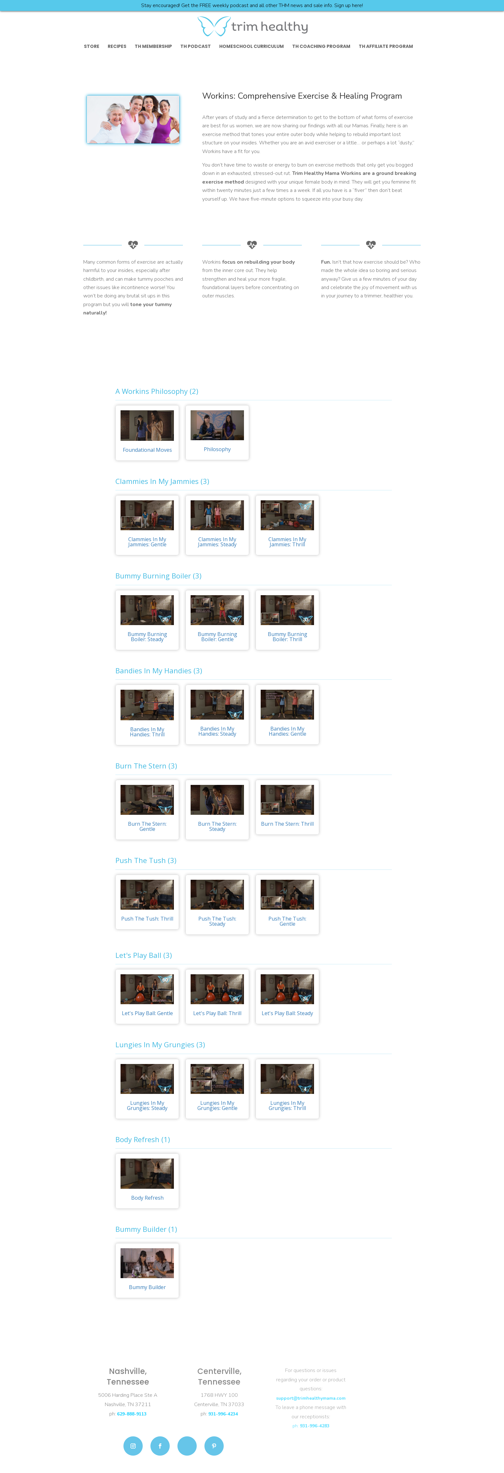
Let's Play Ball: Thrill (217, 1013)
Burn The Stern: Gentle (147, 826)
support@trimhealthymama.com (311, 1398)
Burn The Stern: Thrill (287, 823)
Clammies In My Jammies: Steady (217, 542)
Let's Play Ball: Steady (287, 1013)
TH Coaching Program (321, 47)
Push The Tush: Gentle (287, 921)
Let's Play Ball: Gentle (147, 1013)
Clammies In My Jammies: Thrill (287, 542)
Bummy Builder (147, 1287)
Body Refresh (147, 1197)
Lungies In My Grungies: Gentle (217, 1105)
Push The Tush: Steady (217, 921)
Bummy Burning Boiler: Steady (147, 637)
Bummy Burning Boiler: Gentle (217, 637)
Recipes (117, 47)
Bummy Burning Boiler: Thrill (287, 637)
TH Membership (153, 47)
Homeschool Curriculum (251, 47)
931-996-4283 (314, 1426)
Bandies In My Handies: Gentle (287, 731)
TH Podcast (195, 47)
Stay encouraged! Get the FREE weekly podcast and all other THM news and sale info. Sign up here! (252, 5)
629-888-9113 (132, 1414)
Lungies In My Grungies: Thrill (287, 1105)
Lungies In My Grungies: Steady (147, 1105)
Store (91, 47)
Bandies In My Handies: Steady (217, 731)
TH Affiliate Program (386, 47)
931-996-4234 (223, 1414)
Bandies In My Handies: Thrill (147, 732)
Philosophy (217, 449)
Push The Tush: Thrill (147, 918)
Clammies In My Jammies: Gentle (147, 542)
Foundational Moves (147, 449)
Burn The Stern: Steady (217, 826)
